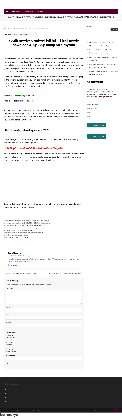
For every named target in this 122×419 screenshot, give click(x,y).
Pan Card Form (97, 125)
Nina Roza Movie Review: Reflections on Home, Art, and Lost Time (102, 65)
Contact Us (82, 410)
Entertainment (16, 11)
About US (74, 410)
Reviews (39, 11)
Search (89, 27)
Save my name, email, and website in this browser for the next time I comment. (11, 339)
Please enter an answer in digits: (11, 350)
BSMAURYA (8, 29)
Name (8, 307)
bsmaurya (52, 76)
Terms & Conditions (112, 410)
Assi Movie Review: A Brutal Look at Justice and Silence (103, 58)
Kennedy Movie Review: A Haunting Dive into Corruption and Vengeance (102, 51)
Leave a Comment (22, 29)
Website (8, 323)
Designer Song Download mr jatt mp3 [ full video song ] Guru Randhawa (23, 273)
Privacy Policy (92, 410)
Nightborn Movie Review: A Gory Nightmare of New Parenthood (103, 72)
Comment (10, 289)
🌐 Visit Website (13, 265)
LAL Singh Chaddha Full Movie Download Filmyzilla (34, 148)
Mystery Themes (43, 410)
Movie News (29, 11)
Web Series (93, 117)
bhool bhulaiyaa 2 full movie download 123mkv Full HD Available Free (66, 273)
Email (8, 315)
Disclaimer (101, 410)
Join (31, 101)
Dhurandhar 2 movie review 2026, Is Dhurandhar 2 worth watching (101, 44)
